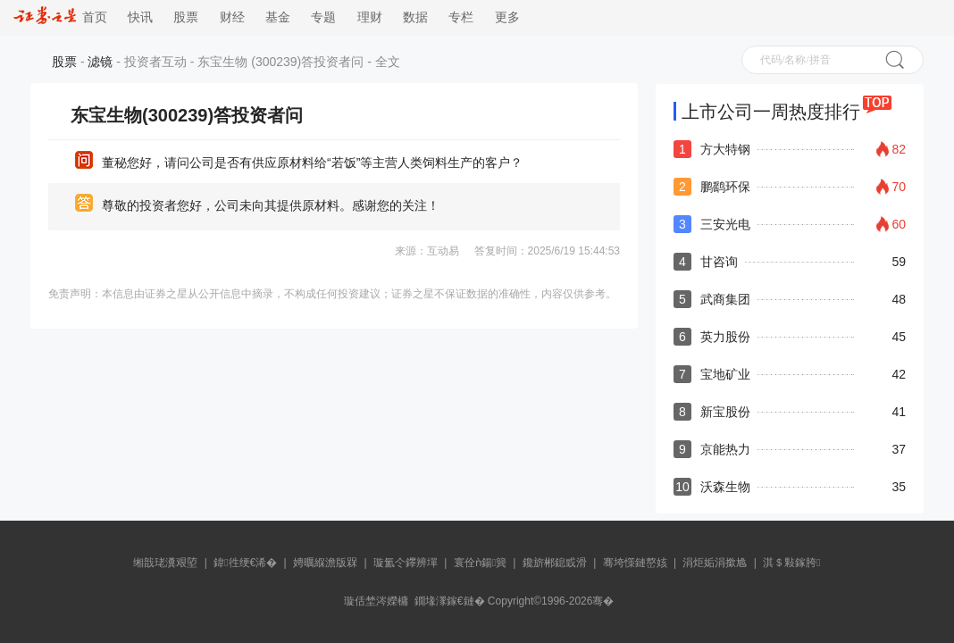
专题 (323, 17)
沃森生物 (725, 487)
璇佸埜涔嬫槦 (376, 601)
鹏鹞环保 (725, 187)
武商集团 (725, 299)
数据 (415, 17)
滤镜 (100, 61)
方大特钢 (725, 149)
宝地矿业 (725, 374)
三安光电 (725, 224)
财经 (232, 17)
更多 (507, 17)
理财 (369, 17)
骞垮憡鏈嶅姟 (635, 562)
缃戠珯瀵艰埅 (165, 562)
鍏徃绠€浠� (245, 562)
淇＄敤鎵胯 (791, 562)
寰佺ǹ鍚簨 (480, 562)
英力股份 (725, 337)
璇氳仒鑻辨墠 (405, 562)
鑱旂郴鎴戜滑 (555, 562)
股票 (185, 17)
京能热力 (725, 449)
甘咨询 (719, 262)
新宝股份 (725, 412)
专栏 (460, 17)
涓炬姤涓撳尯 (714, 562)
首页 (60, 17)
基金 (277, 17)
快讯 (140, 17)
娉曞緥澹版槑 (325, 562)
